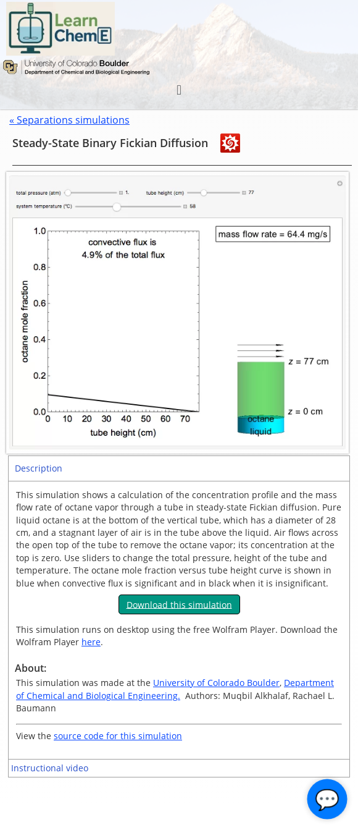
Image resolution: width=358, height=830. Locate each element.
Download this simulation (179, 604)
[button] (179, 90)
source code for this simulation (118, 736)
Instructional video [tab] (49, 768)
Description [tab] (38, 468)
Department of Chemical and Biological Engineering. (175, 689)
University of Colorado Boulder (216, 682)
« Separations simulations (69, 120)
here (91, 642)
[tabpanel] (179, 620)
